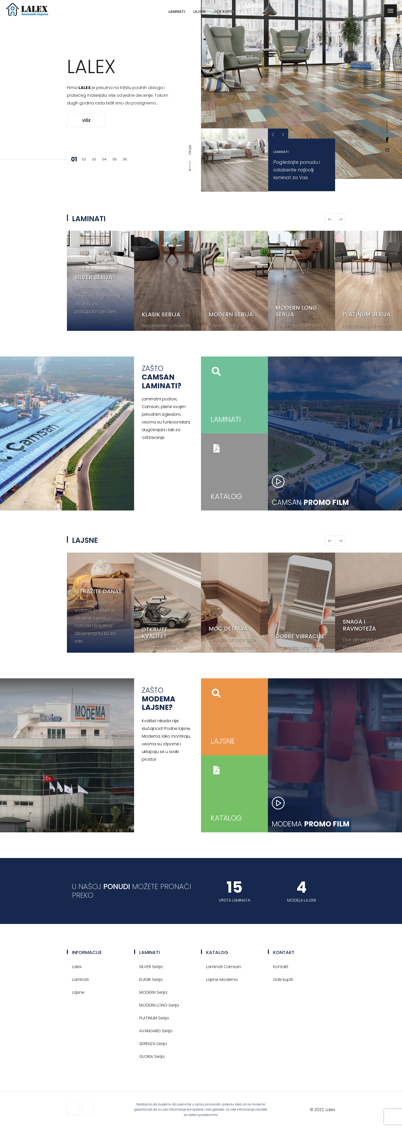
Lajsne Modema (222, 979)
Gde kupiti (224, 11)
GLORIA (152, 1056)
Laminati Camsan (223, 967)
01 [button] (73, 159)
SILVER (151, 967)
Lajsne (199, 11)
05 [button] (115, 159)
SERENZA (153, 1044)
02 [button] (84, 159)
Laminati (176, 11)
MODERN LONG (159, 1005)
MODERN (153, 992)
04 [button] (104, 159)
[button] (283, 135)
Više (86, 120)
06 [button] (125, 159)
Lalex (77, 967)
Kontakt (280, 967)
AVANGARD (155, 1031)
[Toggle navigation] (390, 10)
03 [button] (94, 159)
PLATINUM (154, 1018)
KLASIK (151, 979)
